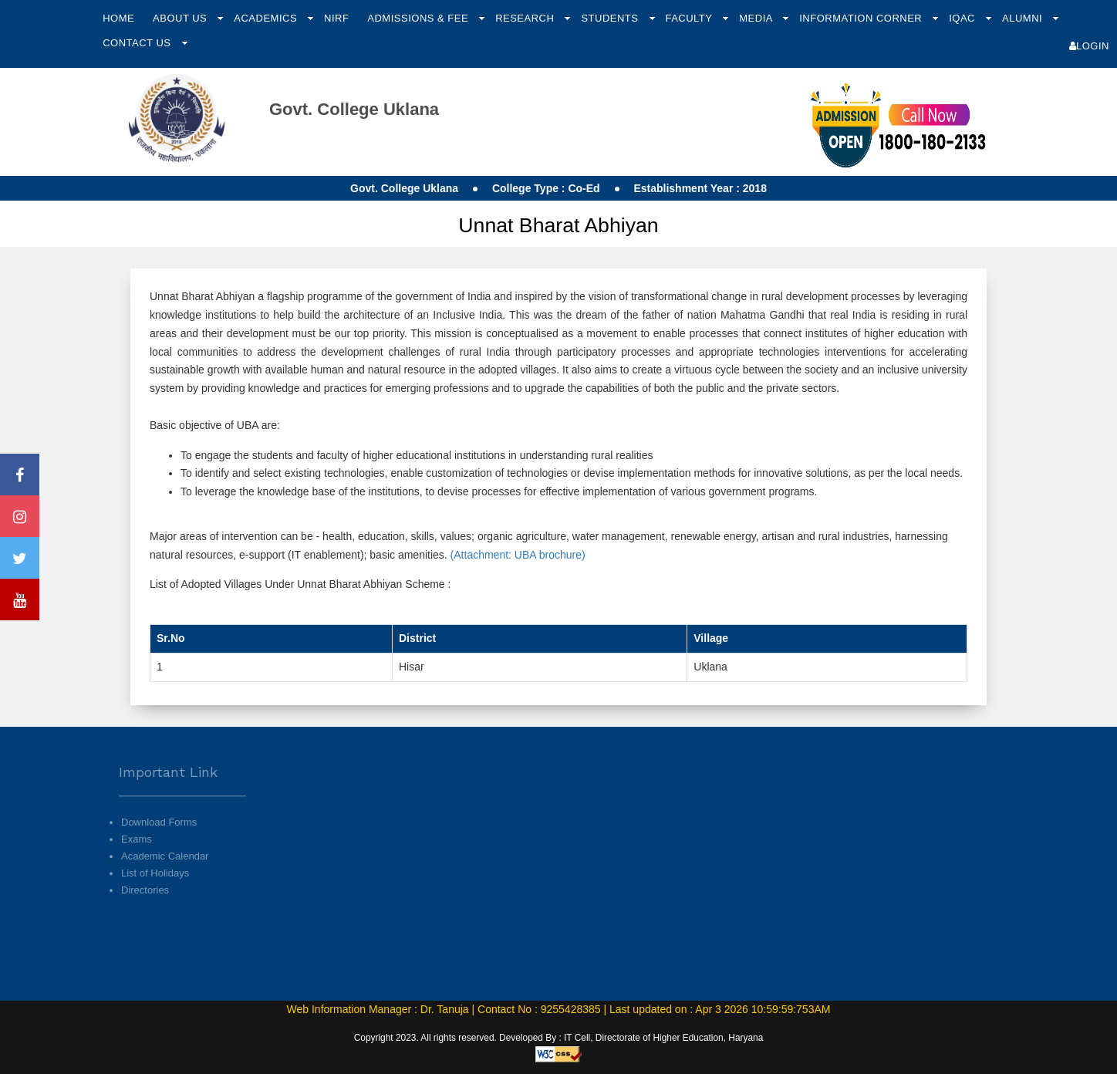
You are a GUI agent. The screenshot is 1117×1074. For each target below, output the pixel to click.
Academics (267, 18)
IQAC (963, 18)
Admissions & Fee (419, 18)
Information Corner (862, 18)
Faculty (690, 18)
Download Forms (159, 843)
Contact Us (138, 43)
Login (1089, 46)
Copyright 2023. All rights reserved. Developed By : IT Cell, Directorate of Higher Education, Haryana (559, 1037)
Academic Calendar (164, 877)
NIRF (336, 18)
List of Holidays (155, 894)
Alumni (1023, 18)
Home (118, 18)
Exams (136, 860)
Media (757, 18)
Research (526, 18)
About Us (181, 18)
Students (611, 18)
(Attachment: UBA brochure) (516, 555)
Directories (145, 911)
